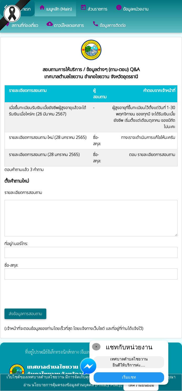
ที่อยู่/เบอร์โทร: (91, 249)
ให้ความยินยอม (141, 385)
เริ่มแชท (129, 377)
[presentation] (44, 294)
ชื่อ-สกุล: (91, 271)
